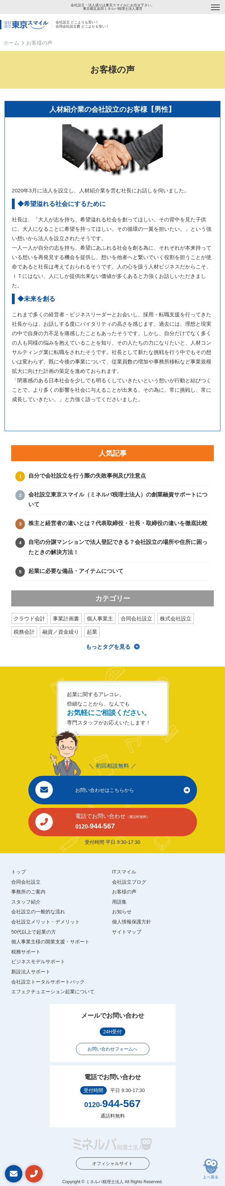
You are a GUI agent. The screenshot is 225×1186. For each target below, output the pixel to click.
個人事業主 (100, 618)
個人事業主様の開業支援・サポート (50, 941)
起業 (92, 632)
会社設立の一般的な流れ (38, 911)
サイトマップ (126, 932)
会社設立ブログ (129, 882)
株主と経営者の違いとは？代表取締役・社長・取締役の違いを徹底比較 (118, 523)
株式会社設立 (175, 618)
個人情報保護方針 (131, 922)
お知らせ (122, 911)
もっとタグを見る (108, 647)
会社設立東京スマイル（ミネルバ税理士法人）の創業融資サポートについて (118, 500)
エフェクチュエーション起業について (52, 991)
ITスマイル (124, 872)
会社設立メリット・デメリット (45, 922)
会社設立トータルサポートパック (48, 982)
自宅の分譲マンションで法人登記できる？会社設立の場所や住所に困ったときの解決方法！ (118, 547)
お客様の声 (124, 891)
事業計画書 (66, 618)
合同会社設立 (136, 618)
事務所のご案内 (28, 891)
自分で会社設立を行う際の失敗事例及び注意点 (87, 476)
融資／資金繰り (60, 632)
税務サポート (26, 952)
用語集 (119, 902)
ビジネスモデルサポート (38, 961)
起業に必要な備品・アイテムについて (76, 571)
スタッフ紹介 (26, 902)
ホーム (11, 43)
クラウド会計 (29, 618)
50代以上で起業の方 (33, 932)
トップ (18, 872)
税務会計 (24, 632)
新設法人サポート (30, 971)
